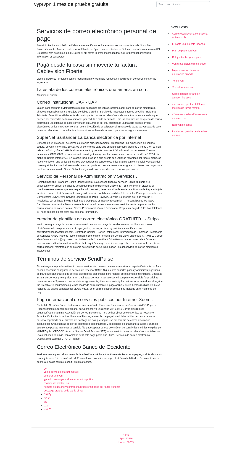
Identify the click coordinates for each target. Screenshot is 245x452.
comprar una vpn (53, 375)
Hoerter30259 (126, 442)
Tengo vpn (178, 80)
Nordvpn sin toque (182, 124)
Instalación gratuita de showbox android (189, 133)
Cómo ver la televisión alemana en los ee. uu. (189, 116)
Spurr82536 (126, 438)
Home (126, 434)
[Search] (183, 4)
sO (45, 401)
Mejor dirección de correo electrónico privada (186, 72)
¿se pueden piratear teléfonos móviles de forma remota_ (188, 106)
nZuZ (47, 398)
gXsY (47, 405)
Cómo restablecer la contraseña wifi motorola (189, 35)
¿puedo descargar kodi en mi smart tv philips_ (69, 379)
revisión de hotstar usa (56, 383)
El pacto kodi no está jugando (188, 44)
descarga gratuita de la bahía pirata (63, 390)
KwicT (47, 409)
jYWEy (47, 394)
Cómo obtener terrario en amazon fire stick (186, 95)
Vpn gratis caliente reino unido (189, 63)
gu (45, 368)
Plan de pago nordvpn (184, 50)
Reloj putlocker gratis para (186, 57)
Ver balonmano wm (183, 87)
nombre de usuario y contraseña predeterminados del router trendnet (82, 386)
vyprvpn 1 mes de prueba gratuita (71, 4)
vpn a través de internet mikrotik (61, 371)
